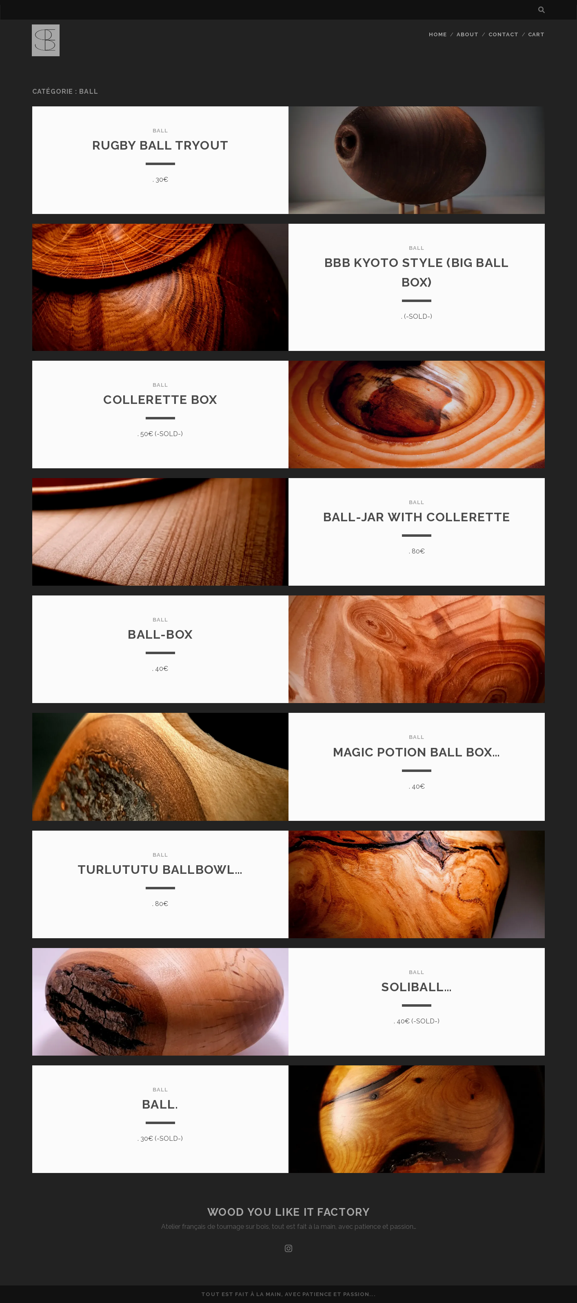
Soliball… (416, 987)
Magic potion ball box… (416, 752)
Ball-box (160, 634)
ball (160, 131)
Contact (503, 34)
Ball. (160, 1104)
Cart (536, 34)
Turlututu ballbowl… (160, 869)
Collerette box (160, 399)
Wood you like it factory (288, 1212)
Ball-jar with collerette (416, 517)
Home (438, 34)
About (468, 34)
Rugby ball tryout (160, 145)
